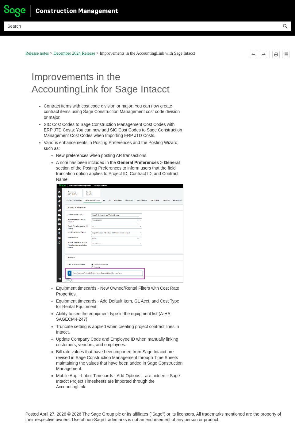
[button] (285, 26)
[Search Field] (147, 26)
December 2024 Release (74, 53)
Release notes (37, 53)
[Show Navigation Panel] (287, 10)
